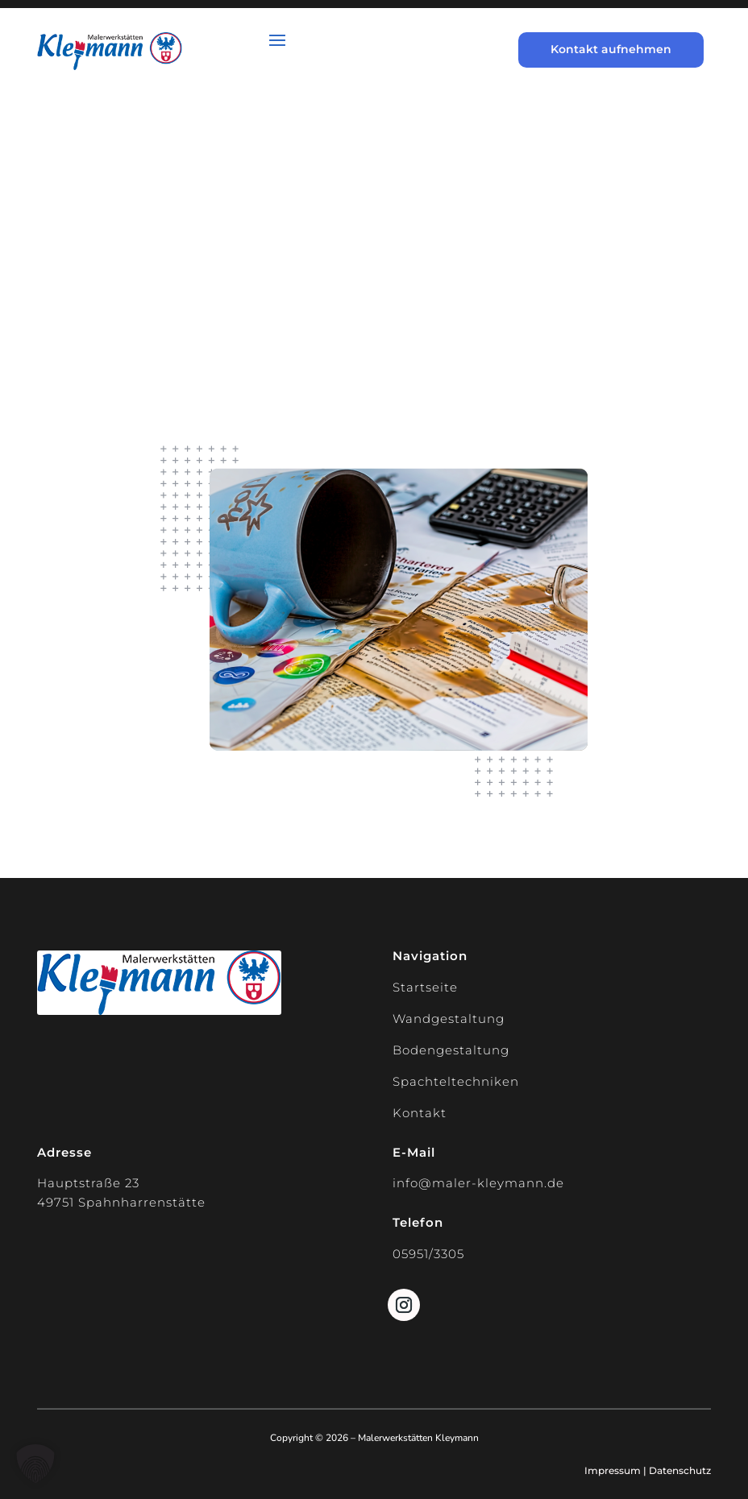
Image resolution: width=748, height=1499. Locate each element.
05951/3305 (428, 1253)
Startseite (425, 987)
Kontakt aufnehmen (611, 49)
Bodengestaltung (451, 1050)
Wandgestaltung (449, 1018)
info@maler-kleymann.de (478, 1183)
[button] (35, 1463)
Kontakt (420, 1112)
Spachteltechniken (456, 1081)
